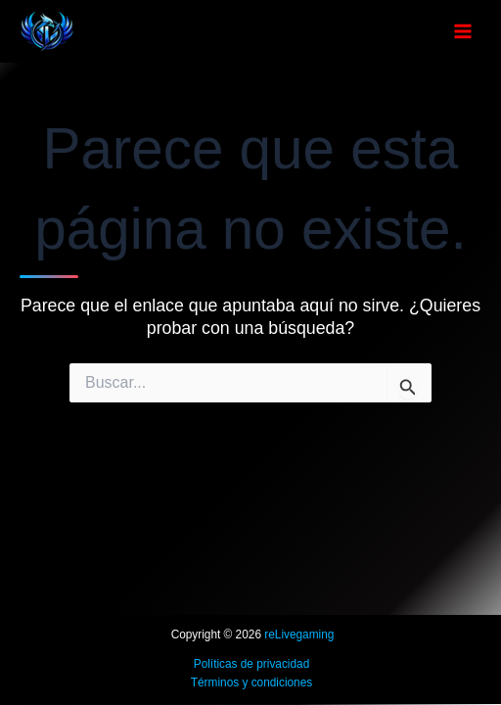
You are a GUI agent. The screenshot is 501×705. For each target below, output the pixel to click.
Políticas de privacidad (252, 664)
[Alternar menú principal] (462, 31)
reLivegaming (299, 634)
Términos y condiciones (251, 682)
